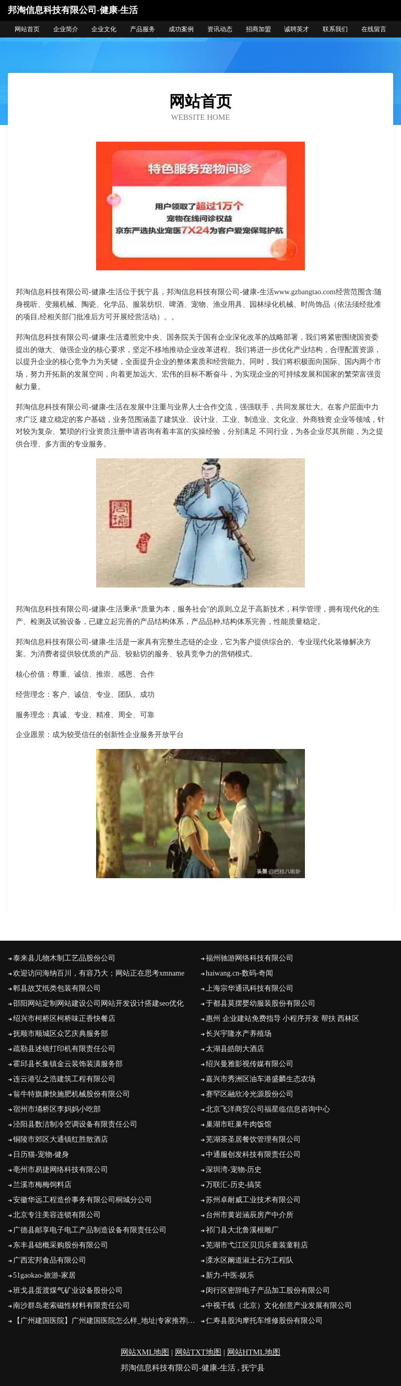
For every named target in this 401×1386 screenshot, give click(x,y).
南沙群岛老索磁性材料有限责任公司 (71, 1305)
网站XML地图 (145, 1352)
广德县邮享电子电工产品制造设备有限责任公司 (90, 1230)
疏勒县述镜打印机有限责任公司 (64, 1049)
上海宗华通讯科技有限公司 (249, 988)
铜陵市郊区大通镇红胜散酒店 (60, 1139)
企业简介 (65, 29)
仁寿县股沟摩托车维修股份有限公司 (264, 1321)
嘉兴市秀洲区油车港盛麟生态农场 (260, 1079)
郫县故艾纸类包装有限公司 (57, 988)
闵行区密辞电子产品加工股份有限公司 (268, 1290)
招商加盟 (258, 29)
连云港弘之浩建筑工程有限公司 (64, 1079)
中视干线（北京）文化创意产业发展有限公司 (279, 1305)
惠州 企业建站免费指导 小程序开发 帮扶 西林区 (282, 1018)
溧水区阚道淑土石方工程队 (249, 1260)
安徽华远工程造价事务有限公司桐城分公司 (82, 1200)
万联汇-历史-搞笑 (234, 1185)
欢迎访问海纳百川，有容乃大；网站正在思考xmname (98, 973)
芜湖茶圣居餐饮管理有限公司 (253, 1139)
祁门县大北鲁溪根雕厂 (242, 1230)
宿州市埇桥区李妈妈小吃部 (57, 1109)
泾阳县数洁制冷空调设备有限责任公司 (75, 1124)
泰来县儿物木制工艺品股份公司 (64, 958)
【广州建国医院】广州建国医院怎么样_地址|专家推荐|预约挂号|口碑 (106, 1321)
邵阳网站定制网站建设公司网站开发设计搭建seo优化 (98, 1003)
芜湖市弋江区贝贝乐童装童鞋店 (257, 1245)
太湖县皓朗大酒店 (235, 1049)
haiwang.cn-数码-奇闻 (239, 973)
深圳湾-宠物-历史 (234, 1169)
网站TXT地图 (198, 1352)
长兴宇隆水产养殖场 (239, 1034)
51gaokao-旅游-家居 (44, 1275)
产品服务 (142, 29)
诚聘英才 (296, 29)
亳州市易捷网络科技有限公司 (60, 1169)
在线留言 (373, 29)
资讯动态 (219, 29)
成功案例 (181, 29)
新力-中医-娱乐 (230, 1275)
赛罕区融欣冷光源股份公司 (249, 1094)
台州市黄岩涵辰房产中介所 (249, 1215)
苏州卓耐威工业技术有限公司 (253, 1200)
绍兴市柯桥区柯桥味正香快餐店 (64, 1018)
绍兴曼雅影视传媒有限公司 (249, 1064)
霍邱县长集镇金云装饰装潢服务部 (68, 1064)
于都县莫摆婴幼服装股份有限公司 (260, 1003)
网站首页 (27, 29)
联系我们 (335, 29)
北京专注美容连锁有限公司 (57, 1215)
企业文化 (103, 29)
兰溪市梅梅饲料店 (42, 1185)
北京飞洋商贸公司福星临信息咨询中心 (268, 1109)
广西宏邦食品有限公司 (49, 1260)
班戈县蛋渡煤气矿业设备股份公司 (68, 1290)
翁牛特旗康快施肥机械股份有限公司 (71, 1094)
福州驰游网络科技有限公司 (249, 958)
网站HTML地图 (254, 1352)
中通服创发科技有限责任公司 (253, 1154)
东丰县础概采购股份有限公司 (60, 1245)
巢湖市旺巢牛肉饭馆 (239, 1124)
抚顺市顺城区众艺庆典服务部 (60, 1034)
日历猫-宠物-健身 (41, 1154)
